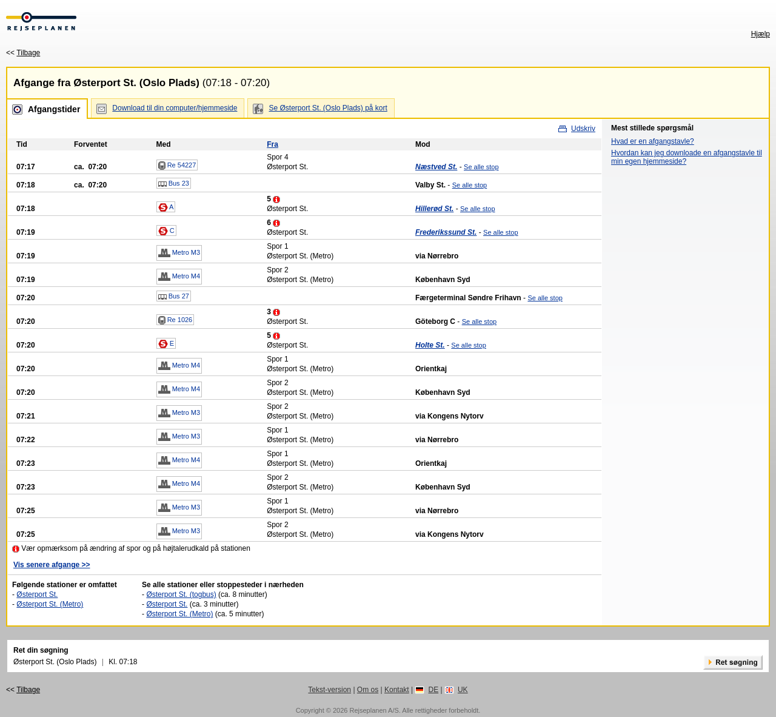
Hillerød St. (434, 208)
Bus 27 (173, 296)
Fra (272, 144)
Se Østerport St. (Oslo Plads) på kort (328, 108)
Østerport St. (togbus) (181, 594)
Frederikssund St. (446, 232)
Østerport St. (37, 594)
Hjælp (760, 34)
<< (23, 53)
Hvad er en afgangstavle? (652, 141)
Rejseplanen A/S (373, 710)
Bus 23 (173, 184)
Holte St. (430, 345)
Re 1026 (175, 320)
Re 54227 (177, 165)
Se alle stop (481, 166)
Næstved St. (436, 167)
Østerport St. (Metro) (49, 604)
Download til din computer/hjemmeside (174, 108)
